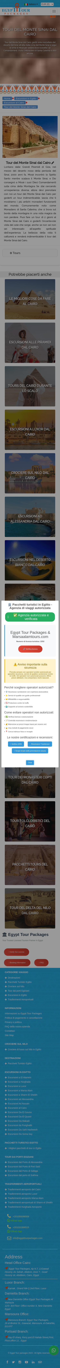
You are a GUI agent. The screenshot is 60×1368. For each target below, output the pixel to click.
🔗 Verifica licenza (30, 649)
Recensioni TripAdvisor (40, 744)
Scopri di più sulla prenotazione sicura (30, 751)
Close (30, 763)
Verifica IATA (16, 744)
